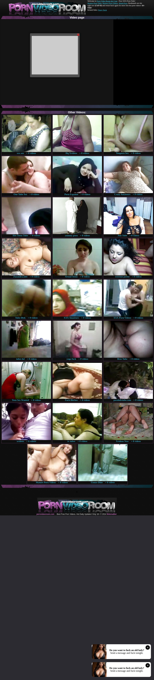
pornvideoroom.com (45, 514)
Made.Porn (123, 3)
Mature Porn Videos (110, 3)
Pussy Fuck (102, 10)
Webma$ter (112, 514)
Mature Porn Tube (94, 3)
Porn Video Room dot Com (107, 1)
